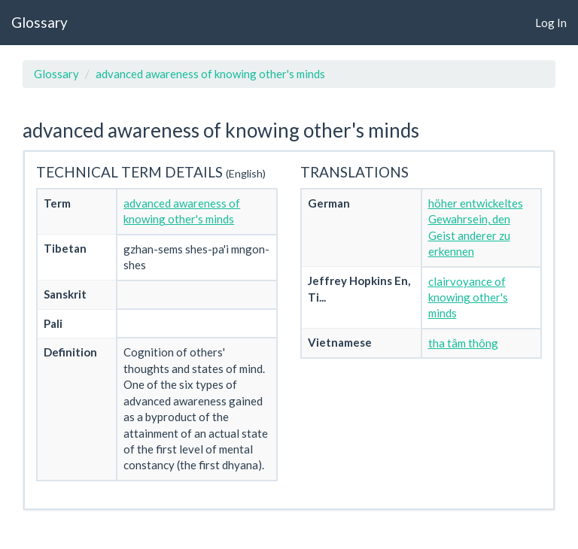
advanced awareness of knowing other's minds (210, 73)
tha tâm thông (463, 343)
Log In (551, 22)
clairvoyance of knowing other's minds (468, 297)
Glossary (39, 22)
